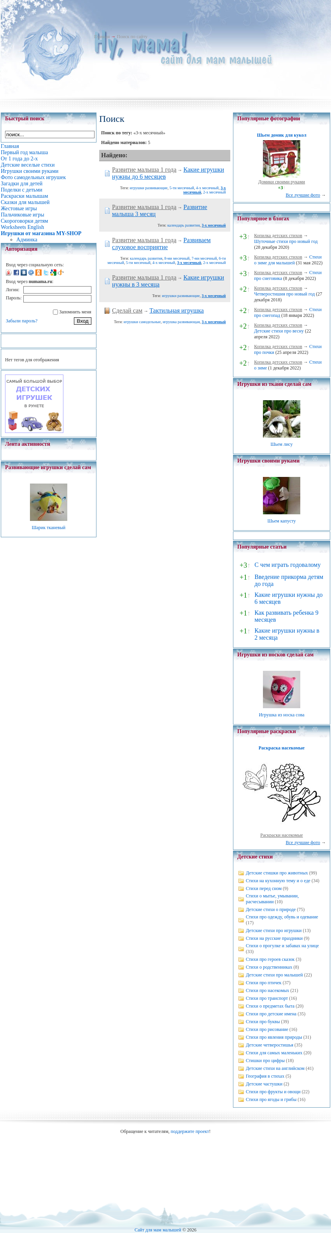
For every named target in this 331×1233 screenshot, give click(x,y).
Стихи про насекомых (267, 990)
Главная (102, 36)
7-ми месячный (204, 258)
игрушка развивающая (181, 322)
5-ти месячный (182, 188)
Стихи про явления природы (274, 1037)
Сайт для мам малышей (158, 1230)
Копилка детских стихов (278, 235)
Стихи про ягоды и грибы (271, 1099)
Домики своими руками (281, 182)
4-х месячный (207, 188)
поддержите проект (190, 1131)
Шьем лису (281, 444)
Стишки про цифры (265, 1060)
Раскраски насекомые (281, 835)
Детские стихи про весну (279, 331)
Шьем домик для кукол (281, 135)
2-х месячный (214, 192)
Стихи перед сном (264, 888)
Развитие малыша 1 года (144, 169)
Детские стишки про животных (277, 873)
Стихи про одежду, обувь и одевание (282, 917)
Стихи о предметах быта (270, 1006)
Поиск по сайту (132, 36)
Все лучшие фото (302, 195)
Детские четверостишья (269, 1045)
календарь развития (183, 225)
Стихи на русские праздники (274, 938)
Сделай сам (127, 310)
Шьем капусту (281, 521)
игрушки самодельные (142, 322)
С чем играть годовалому (287, 564)
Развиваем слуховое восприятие (161, 243)
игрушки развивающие (149, 188)
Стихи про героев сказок (270, 959)
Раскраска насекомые (282, 748)
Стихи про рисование (267, 1029)
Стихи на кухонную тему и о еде (278, 880)
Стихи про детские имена (271, 1014)
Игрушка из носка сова (282, 715)
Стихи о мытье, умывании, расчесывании (272, 898)
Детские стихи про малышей (274, 975)
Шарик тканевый (48, 527)
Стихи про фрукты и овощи (273, 1091)
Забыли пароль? (21, 321)
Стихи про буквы (263, 1021)
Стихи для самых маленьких (274, 1052)
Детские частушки (264, 1084)
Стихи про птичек (264, 982)
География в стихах (265, 1076)
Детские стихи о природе (271, 909)
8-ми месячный (176, 258)
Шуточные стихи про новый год (286, 241)
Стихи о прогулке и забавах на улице (282, 945)
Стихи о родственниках (269, 967)
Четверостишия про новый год (284, 294)
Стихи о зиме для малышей (288, 260)
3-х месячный (214, 225)
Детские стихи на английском (275, 1068)
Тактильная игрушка (176, 310)
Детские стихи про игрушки (273, 930)
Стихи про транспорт (267, 998)
